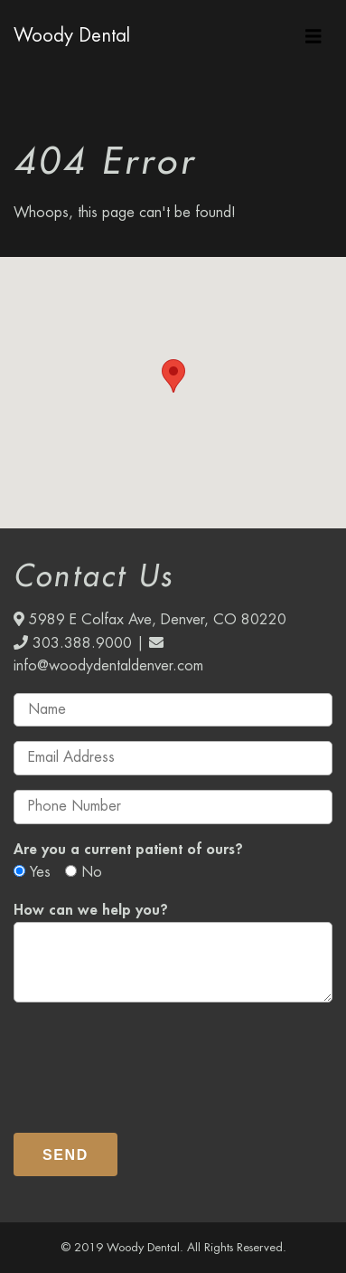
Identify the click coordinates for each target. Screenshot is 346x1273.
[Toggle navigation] (313, 36)
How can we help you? (91, 910)
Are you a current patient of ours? (128, 849)
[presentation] (151, 1060)
